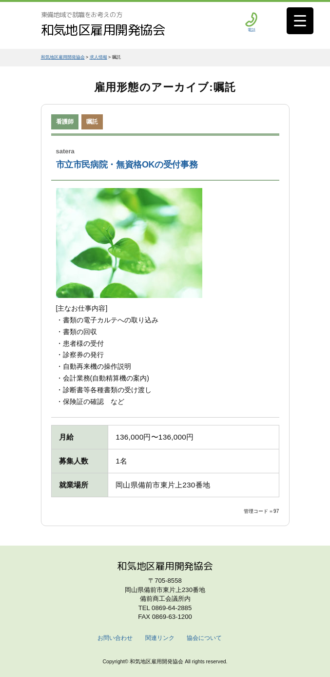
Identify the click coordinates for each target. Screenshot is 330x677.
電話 (251, 22)
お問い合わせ (115, 638)
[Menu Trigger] (300, 20)
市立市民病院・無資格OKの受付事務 (127, 164)
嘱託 (92, 121)
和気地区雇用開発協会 (103, 30)
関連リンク (160, 638)
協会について (204, 638)
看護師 (65, 121)
